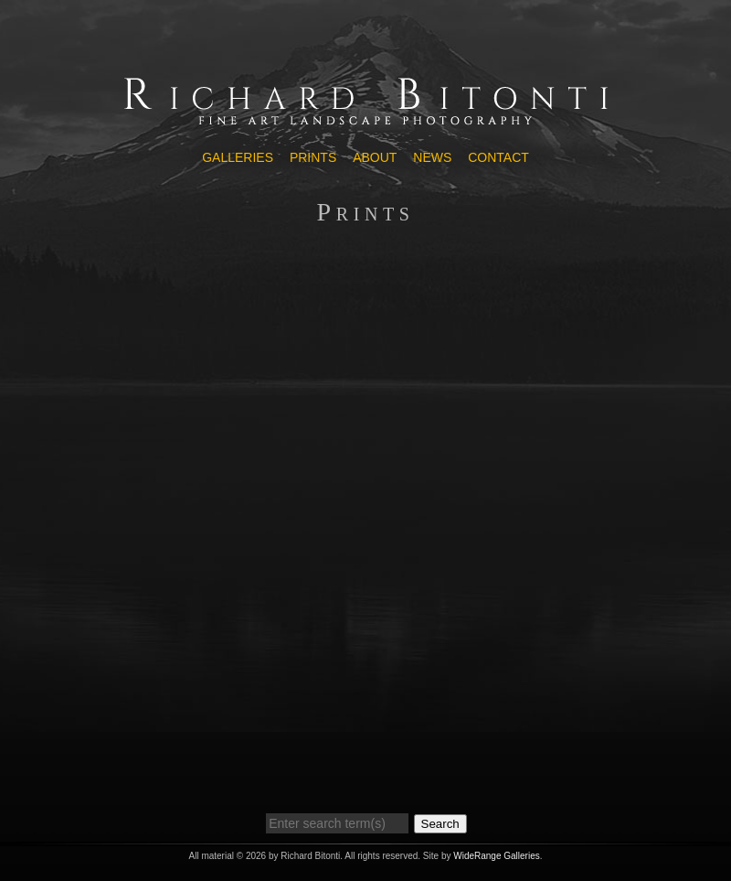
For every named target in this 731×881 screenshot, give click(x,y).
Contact (498, 157)
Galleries (237, 157)
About (375, 157)
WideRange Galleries (496, 856)
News (432, 157)
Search (440, 824)
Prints (313, 157)
